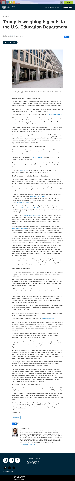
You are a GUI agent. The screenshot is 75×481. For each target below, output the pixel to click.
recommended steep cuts (19, 228)
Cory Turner (12, 35)
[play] (4, 7)
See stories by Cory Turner (28, 445)
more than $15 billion (23, 202)
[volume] (8, 7)
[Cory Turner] (15, 432)
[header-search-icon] (61, 2)
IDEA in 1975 (35, 208)
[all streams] (67, 7)
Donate (69, 2)
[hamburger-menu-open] (3, 2)
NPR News (6, 16)
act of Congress (37, 157)
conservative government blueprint (31, 215)
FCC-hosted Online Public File (33, 458)
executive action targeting (19, 124)
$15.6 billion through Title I (37, 196)
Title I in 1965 (25, 208)
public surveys (24, 170)
